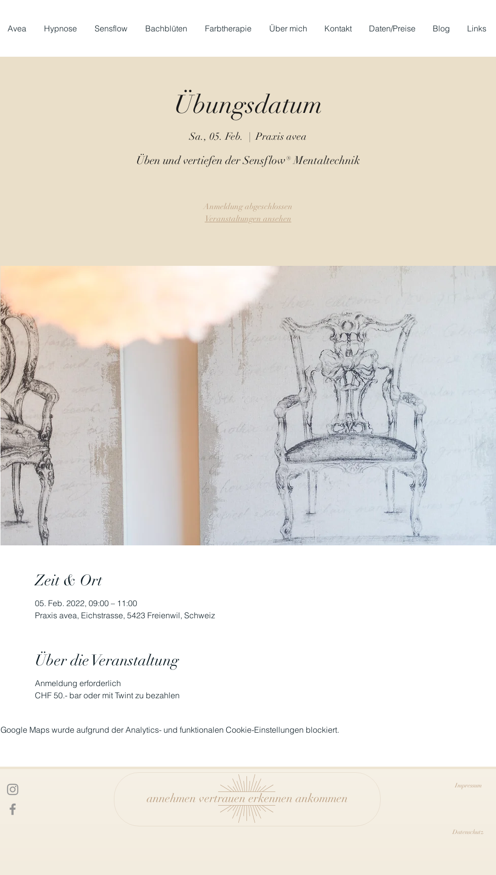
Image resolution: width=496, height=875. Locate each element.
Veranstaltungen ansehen (248, 219)
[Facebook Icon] (12, 809)
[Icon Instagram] (12, 789)
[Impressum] (468, 785)
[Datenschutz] (468, 832)
